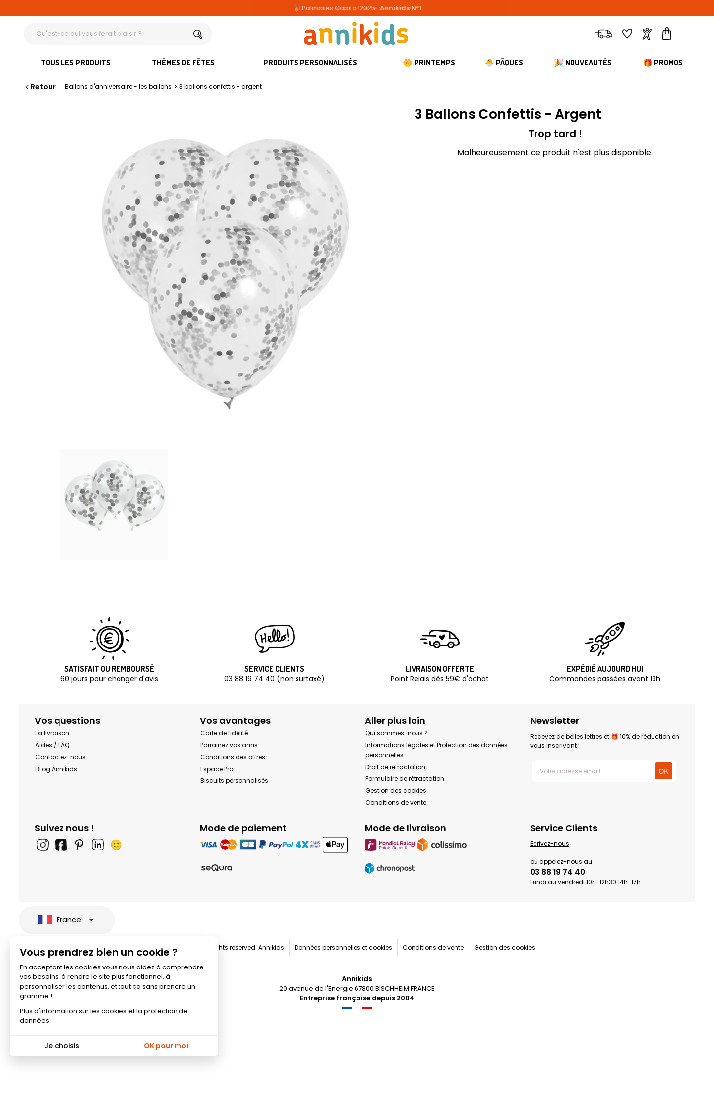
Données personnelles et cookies (343, 947)
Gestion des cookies (395, 790)
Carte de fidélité (224, 733)
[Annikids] (356, 33)
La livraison (52, 733)
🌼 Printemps (429, 62)
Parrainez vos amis (229, 745)
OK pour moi (166, 1046)
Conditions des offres (232, 757)
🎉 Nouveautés (583, 62)
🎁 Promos (663, 62)
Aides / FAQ (52, 745)
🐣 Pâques (503, 62)
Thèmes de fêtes (183, 62)
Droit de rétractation (395, 767)
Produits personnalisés (310, 62)
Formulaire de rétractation (404, 778)
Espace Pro (216, 769)
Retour (40, 87)
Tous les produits (76, 62)
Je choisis (61, 1046)
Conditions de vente (395, 802)
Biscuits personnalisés (234, 780)
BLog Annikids (56, 769)
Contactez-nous (60, 757)
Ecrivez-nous (549, 843)
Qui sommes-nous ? (396, 733)
